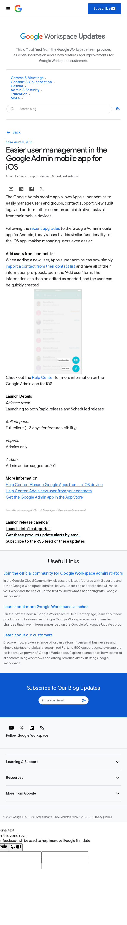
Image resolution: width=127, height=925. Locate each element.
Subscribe (104, 8)
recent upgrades (45, 228)
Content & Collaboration (33, 82)
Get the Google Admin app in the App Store (44, 497)
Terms (108, 817)
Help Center (43, 377)
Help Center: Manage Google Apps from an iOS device (54, 484)
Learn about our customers (28, 635)
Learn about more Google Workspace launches (45, 606)
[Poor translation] (16, 847)
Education (21, 94)
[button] (63, 762)
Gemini (18, 86)
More (17, 98)
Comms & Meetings (29, 78)
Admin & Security (27, 90)
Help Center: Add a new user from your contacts (49, 491)
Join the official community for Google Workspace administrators (63, 573)
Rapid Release (40, 176)
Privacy (97, 817)
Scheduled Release (65, 176)
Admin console (16, 176)
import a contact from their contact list (40, 266)
